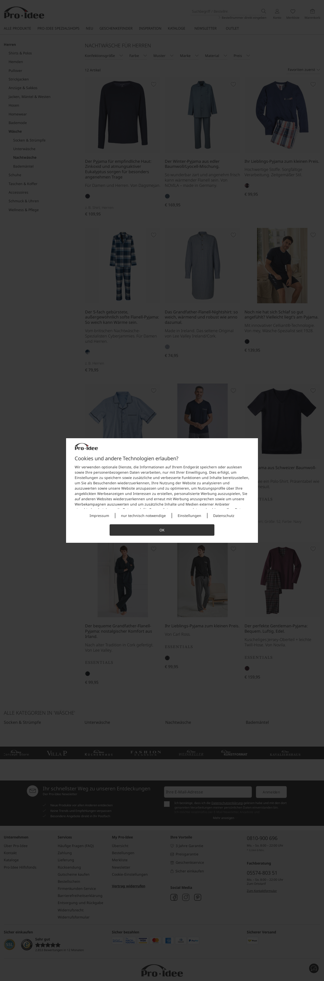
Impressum (99, 515)
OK (162, 530)
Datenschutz (223, 515)
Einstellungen (189, 515)
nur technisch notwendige (143, 515)
